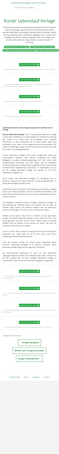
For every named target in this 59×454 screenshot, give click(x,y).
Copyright (36, 377)
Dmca (26, 377)
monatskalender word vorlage (17, 47)
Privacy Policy (14, 377)
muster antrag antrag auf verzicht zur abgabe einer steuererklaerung (30, 50)
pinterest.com (15, 335)
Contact (46, 377)
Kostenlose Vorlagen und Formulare (28, 2)
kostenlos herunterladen (29, 65)
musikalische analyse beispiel (42, 47)
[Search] (29, 7)
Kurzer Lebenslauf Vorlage (29, 21)
